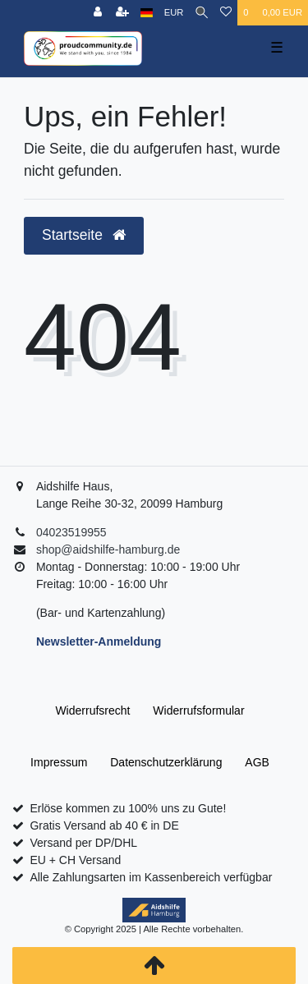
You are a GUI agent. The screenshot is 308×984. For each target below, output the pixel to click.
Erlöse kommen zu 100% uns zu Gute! (128, 808)
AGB (257, 762)
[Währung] (174, 12)
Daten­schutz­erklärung (166, 762)
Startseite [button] (84, 235)
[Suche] (201, 12)
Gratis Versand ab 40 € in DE (104, 825)
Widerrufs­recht (92, 710)
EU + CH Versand (75, 860)
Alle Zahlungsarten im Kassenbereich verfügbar (151, 877)
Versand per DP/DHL (83, 842)
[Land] (147, 12)
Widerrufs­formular (198, 710)
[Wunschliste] (225, 12)
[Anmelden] (98, 12)
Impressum (58, 762)
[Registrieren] (122, 12)
